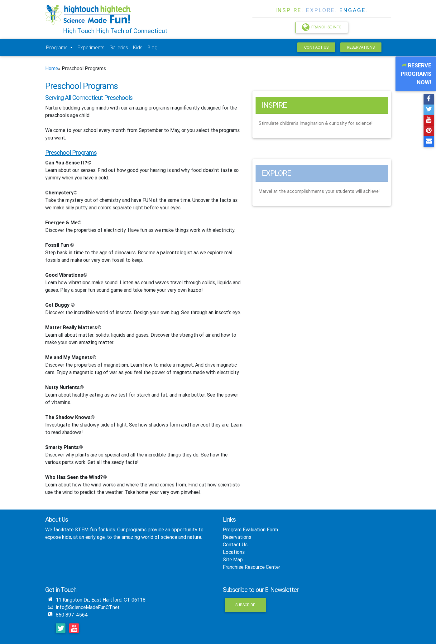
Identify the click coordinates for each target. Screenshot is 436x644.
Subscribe (245, 604)
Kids (137, 47)
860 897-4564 (72, 615)
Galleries (118, 47)
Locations (234, 552)
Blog (152, 47)
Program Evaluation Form (250, 529)
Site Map (233, 559)
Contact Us (316, 47)
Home (51, 68)
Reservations (361, 47)
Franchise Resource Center (251, 567)
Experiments (91, 47)
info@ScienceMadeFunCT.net (88, 607)
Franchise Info (322, 27)
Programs (57, 47)
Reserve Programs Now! (416, 74)
